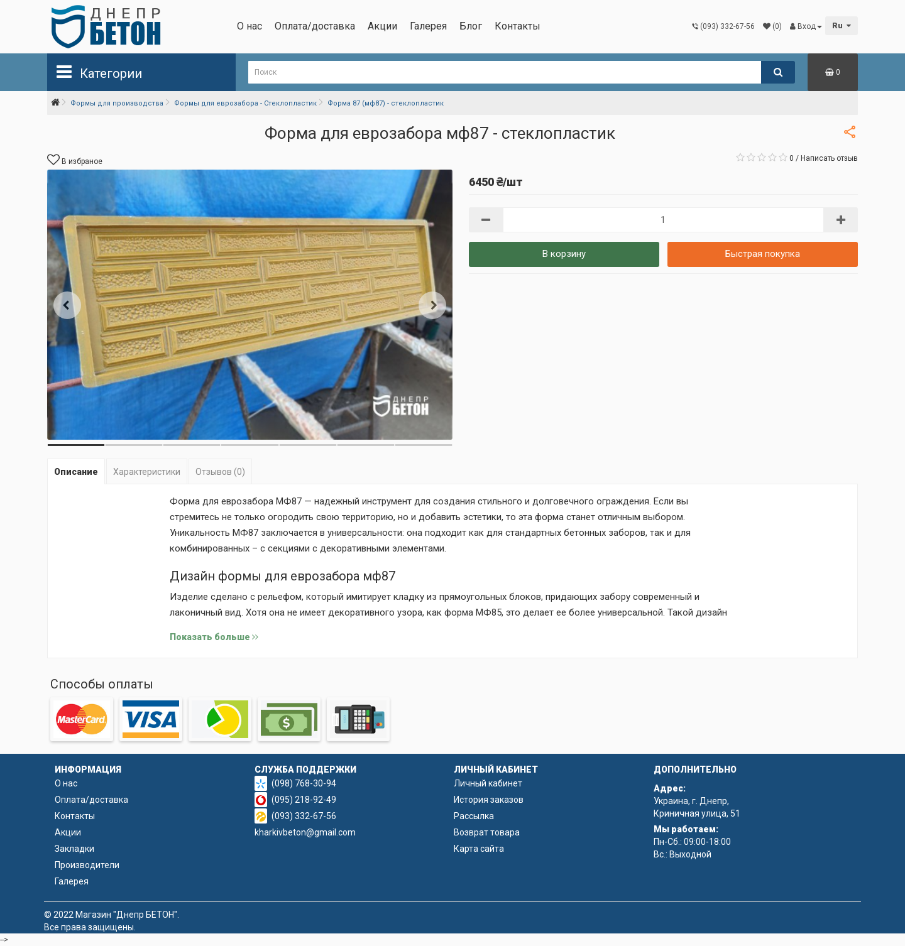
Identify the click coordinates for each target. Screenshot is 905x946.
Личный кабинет (488, 783)
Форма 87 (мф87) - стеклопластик (385, 103)
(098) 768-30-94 (304, 783)
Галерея (428, 26)
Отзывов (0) (220, 472)
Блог (470, 26)
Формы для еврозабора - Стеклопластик (245, 103)
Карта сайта (479, 849)
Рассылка (474, 816)
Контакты (517, 26)
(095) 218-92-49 (304, 800)
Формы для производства (116, 103)
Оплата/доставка (315, 26)
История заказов (489, 800)
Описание (76, 472)
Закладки (74, 849)
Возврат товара (487, 832)
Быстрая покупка (762, 253)
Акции (382, 26)
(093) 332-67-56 (304, 816)
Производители (87, 865)
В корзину (564, 253)
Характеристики (146, 472)
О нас (249, 26)
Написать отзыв (829, 158)
